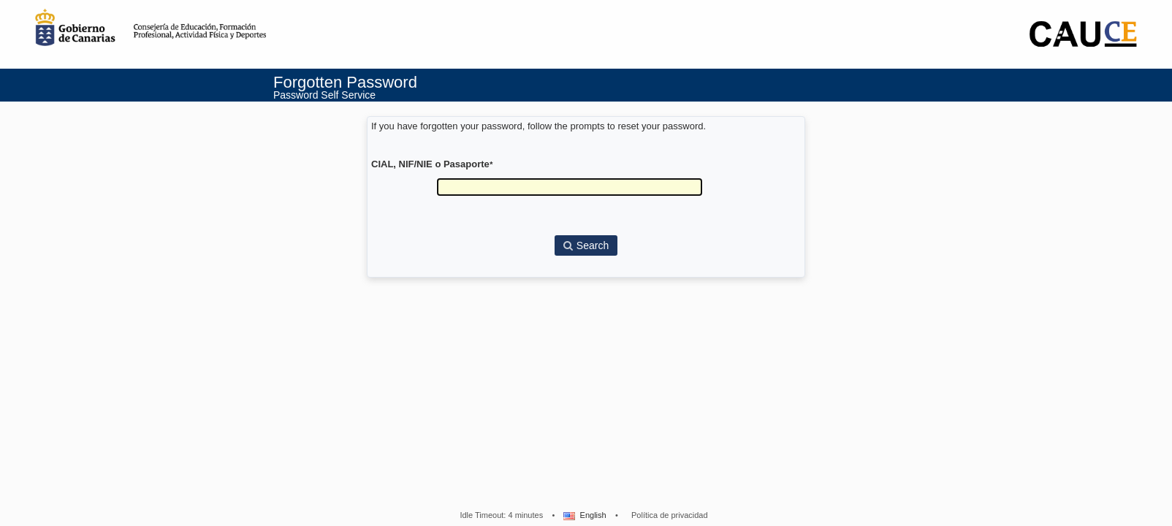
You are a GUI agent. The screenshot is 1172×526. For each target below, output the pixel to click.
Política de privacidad (669, 515)
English (583, 515)
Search (586, 245)
